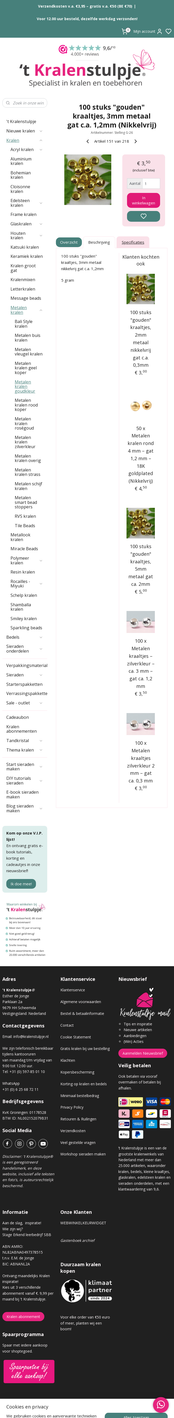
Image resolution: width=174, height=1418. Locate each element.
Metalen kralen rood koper (26, 404)
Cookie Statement (75, 1037)
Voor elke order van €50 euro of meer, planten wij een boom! (85, 1323)
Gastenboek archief (77, 1240)
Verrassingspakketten (26, 693)
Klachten (67, 1060)
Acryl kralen (26, 149)
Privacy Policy (71, 1107)
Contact (67, 1025)
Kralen (24, 140)
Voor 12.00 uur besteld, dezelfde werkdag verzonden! (87, 18)
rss (117, 1408)
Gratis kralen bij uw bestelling (85, 1048)
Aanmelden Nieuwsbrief (143, 1053)
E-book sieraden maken (22, 794)
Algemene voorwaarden (80, 1001)
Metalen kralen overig (28, 458)
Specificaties (133, 242)
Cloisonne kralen (20, 189)
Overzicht (69, 242)
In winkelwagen (143, 200)
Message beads (25, 298)
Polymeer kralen (26, 560)
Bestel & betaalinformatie (82, 1013)
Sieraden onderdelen (24, 648)
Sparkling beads (26, 628)
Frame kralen (23, 214)
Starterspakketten (24, 684)
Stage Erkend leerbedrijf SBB (26, 1234)
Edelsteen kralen (26, 203)
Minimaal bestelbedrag (79, 1095)
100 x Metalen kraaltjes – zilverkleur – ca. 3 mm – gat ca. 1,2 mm (141, 663)
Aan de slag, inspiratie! (21, 1222)
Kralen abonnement (23, 1316)
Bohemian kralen (20, 175)
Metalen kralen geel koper (26, 367)
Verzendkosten (73, 1130)
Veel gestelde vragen (78, 1142)
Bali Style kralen (24, 324)
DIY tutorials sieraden (24, 780)
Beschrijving (99, 242)
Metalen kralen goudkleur (25, 386)
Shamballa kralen (20, 607)
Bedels (24, 637)
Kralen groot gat (23, 268)
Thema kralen (24, 750)
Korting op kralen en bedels (83, 1083)
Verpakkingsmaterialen (26, 665)
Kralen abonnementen (21, 729)
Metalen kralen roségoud (24, 423)
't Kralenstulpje (21, 121)
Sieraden (24, 675)
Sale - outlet (24, 703)
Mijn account (148, 31)
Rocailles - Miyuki (26, 584)
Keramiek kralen (26, 256)
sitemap (105, 1408)
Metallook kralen (20, 537)
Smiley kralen (23, 618)
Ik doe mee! (21, 883)
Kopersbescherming (77, 1072)
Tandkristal (24, 740)
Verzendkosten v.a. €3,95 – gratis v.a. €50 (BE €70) (85, 6)
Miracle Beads (24, 549)
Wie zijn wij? (12, 1228)
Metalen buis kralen (27, 337)
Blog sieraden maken (24, 808)
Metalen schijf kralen (28, 486)
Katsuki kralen (24, 247)
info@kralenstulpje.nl (31, 1036)
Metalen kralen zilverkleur (25, 442)
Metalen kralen (26, 310)
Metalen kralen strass (27, 472)
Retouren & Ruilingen (78, 1118)
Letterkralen (22, 289)
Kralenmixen (22, 279)
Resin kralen (22, 572)
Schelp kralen (23, 595)
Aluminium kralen (20, 161)
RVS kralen (25, 516)
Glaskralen (26, 224)
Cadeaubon (17, 717)
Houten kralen (26, 235)
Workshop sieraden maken (83, 1154)
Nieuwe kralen (24, 131)
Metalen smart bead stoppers (26, 502)
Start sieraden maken (24, 766)
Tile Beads (25, 526)
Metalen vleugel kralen (29, 352)
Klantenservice (72, 989)
